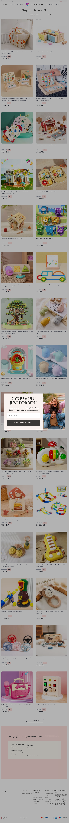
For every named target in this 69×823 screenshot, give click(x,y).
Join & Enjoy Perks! (23, 423)
